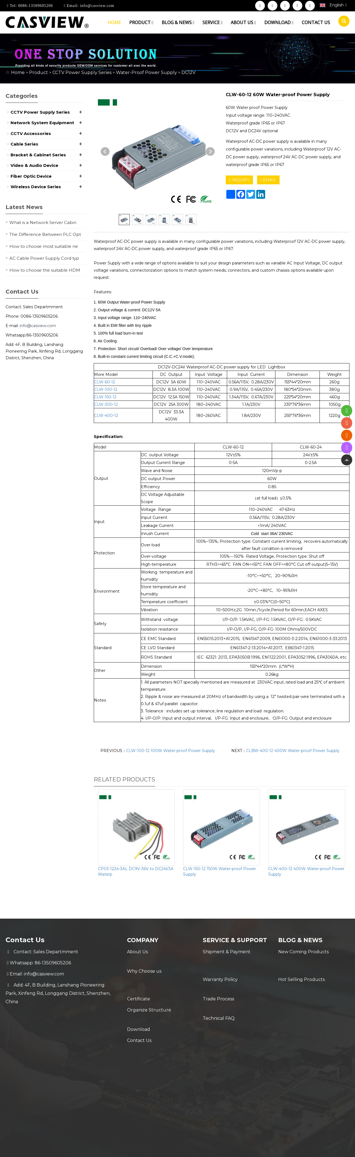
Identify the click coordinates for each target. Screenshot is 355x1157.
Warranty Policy (220, 972)
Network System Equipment (42, 122)
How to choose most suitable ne (43, 246)
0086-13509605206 (35, 6)
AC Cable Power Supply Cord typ (44, 258)
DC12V (188, 72)
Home (114, 22)
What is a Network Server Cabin (42, 222)
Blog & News (178, 22)
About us (243, 22)
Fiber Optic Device (31, 176)
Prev (105, 151)
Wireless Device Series (36, 186)
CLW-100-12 (105, 389)
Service (212, 22)
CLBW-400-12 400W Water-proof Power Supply (292, 750)
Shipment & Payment (226, 961)
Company (145, 940)
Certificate (138, 974)
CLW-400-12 (106, 415)
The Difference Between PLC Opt (45, 234)
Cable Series (24, 144)
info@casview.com (96, 6)
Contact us (316, 22)
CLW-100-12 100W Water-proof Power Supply (170, 750)
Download (278, 22)
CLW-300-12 (106, 404)
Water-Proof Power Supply (146, 72)
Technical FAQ (219, 994)
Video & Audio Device (34, 165)
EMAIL (268, 179)
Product (141, 22)
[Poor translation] (20, 1074)
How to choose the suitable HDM (44, 270)
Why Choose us (144, 962)
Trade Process (218, 983)
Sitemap (266, 1036)
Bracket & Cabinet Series (38, 154)
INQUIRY (239, 179)
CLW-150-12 (105, 396)
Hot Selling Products (301, 962)
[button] (152, 22)
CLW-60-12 (104, 381)
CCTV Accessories (31, 133)
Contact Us (139, 1007)
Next (210, 151)
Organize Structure (149, 985)
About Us (137, 951)
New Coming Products (303, 951)
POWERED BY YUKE (232, 1036)
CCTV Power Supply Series (82, 72)
